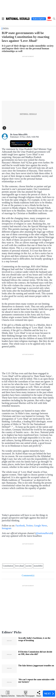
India (6, 28)
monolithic (38, 566)
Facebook (20, 525)
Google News (40, 525)
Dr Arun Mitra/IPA (18, 134)
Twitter (29, 525)
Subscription (39, 19)
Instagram (6, 528)
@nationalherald (44, 533)
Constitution (8, 566)
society (29, 566)
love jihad (19, 566)
